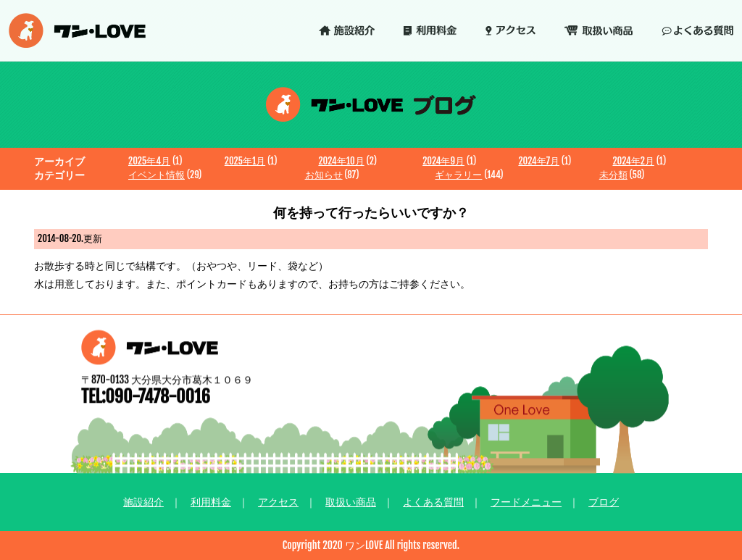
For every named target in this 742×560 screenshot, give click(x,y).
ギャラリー (458, 174)
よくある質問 (433, 502)
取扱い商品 (350, 502)
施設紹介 (143, 502)
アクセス (278, 502)
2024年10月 (341, 161)
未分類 (613, 174)
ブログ (603, 502)
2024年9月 (443, 161)
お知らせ (324, 174)
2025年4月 (149, 161)
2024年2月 (633, 161)
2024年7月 (538, 161)
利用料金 (211, 502)
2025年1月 (245, 161)
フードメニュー (526, 502)
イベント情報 (156, 174)
